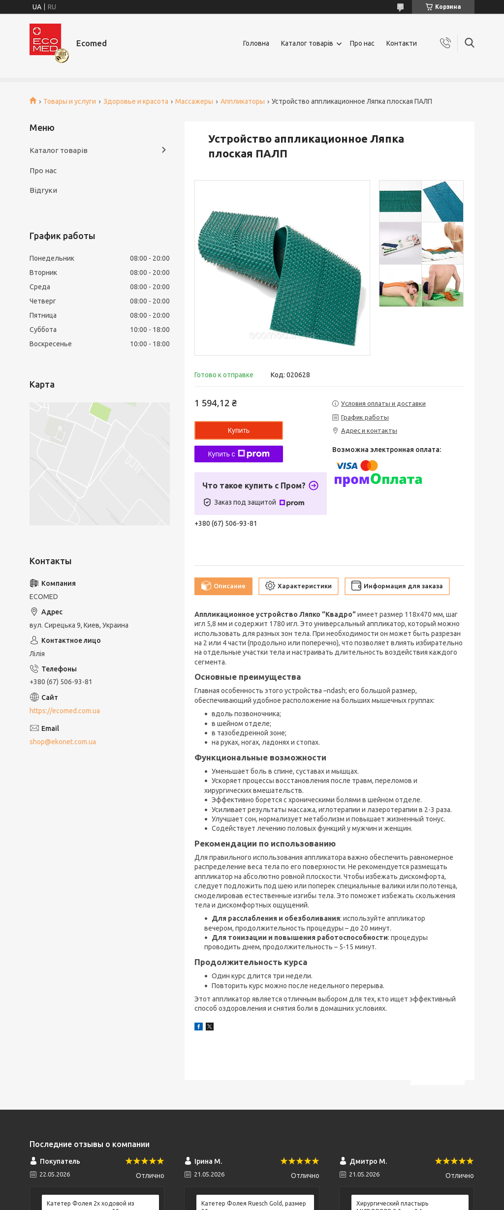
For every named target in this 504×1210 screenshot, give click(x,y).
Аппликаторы (242, 101)
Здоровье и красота (135, 101)
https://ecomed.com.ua (65, 711)
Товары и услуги (69, 101)
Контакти (401, 43)
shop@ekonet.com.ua (63, 742)
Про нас (362, 43)
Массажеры (194, 101)
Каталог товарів (307, 43)
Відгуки (43, 190)
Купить (239, 430)
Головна (256, 43)
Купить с (238, 454)
